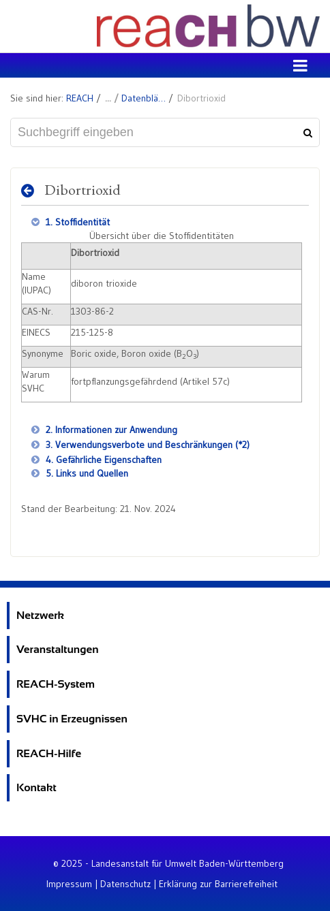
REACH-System (55, 684)
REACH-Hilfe (48, 753)
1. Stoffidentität (76, 222)
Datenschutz (125, 884)
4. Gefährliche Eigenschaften (102, 459)
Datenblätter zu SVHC (143, 98)
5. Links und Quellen (85, 473)
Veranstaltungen (57, 649)
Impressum (69, 884)
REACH (79, 98)
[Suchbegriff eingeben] (165, 132)
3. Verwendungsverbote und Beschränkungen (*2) (146, 444)
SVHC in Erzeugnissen (71, 718)
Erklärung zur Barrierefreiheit (218, 884)
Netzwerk (40, 615)
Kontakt (36, 787)
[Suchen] (306, 133)
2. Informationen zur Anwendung (110, 429)
